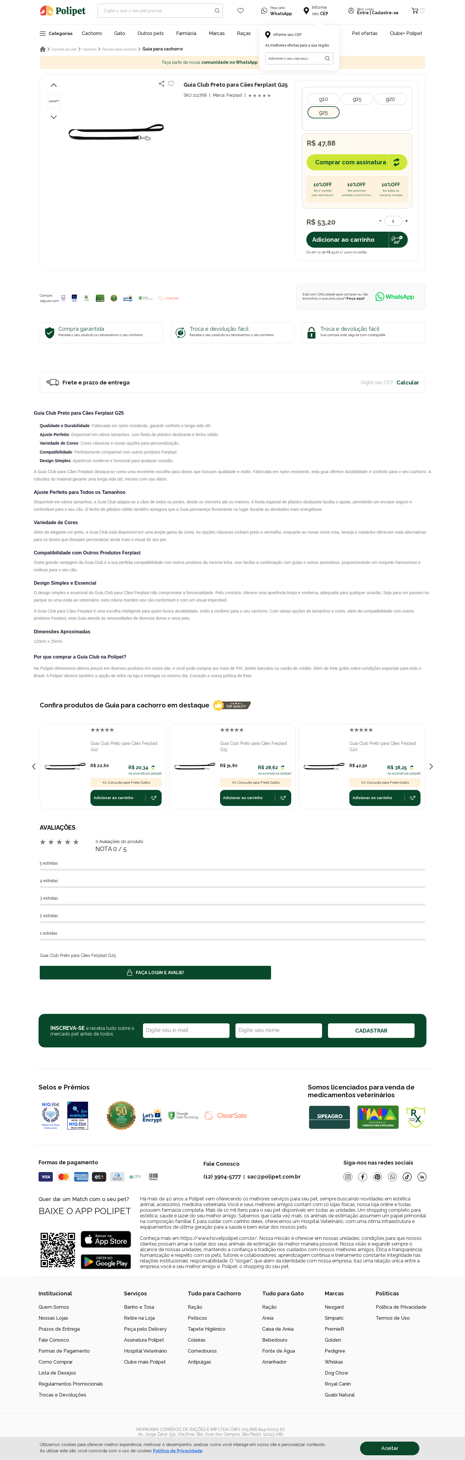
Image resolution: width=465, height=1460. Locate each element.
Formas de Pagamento (64, 1351)
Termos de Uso (393, 1318)
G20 (390, 99)
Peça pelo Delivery (145, 1329)
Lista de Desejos (57, 1373)
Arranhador (274, 1362)
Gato (119, 33)
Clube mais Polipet (145, 1362)
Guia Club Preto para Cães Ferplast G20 (382, 746)
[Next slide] (431, 766)
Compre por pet (64, 49)
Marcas (217, 33)
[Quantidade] (393, 221)
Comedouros (202, 1351)
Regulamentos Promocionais (71, 1384)
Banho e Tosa (139, 1307)
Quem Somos (54, 1307)
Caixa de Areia (278, 1329)
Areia (267, 1318)
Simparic (334, 1318)
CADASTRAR (371, 1031)
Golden (333, 1340)
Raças (244, 33)
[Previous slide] (34, 766)
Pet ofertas (365, 33)
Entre (363, 12)
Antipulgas (199, 1362)
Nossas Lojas (53, 1318)
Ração (195, 1307)
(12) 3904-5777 (222, 1176)
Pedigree (335, 1351)
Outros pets (151, 33)
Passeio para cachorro (119, 49)
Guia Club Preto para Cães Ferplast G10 (123, 746)
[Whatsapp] (392, 1176)
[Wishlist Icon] (240, 11)
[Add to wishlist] (171, 84)
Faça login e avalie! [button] (155, 972)
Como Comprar (56, 1362)
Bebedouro (274, 1340)
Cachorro (92, 33)
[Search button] (217, 10)
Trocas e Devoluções (62, 1395)
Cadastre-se (385, 12)
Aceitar (389, 1448)
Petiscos (197, 1318)
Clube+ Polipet (406, 33)
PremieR (334, 1329)
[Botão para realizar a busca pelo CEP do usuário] (327, 58)
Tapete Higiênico (206, 1329)
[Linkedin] (422, 1176)
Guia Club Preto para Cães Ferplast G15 (253, 746)
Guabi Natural (340, 1395)
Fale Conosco (54, 1340)
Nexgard (334, 1307)
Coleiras (197, 1340)
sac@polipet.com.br (274, 1176)
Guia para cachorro (162, 49)
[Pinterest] (377, 1176)
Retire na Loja (139, 1318)
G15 (357, 99)
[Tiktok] (407, 1176)
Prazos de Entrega (59, 1329)
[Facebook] (362, 1176)
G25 (323, 112)
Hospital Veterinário (145, 1351)
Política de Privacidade (401, 1307)
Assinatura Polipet (144, 1340)
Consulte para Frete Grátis (126, 782)
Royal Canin (338, 1384)
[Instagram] (347, 1176)
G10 (323, 99)
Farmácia (186, 33)
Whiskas (334, 1362)
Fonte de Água (278, 1351)
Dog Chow (336, 1373)
